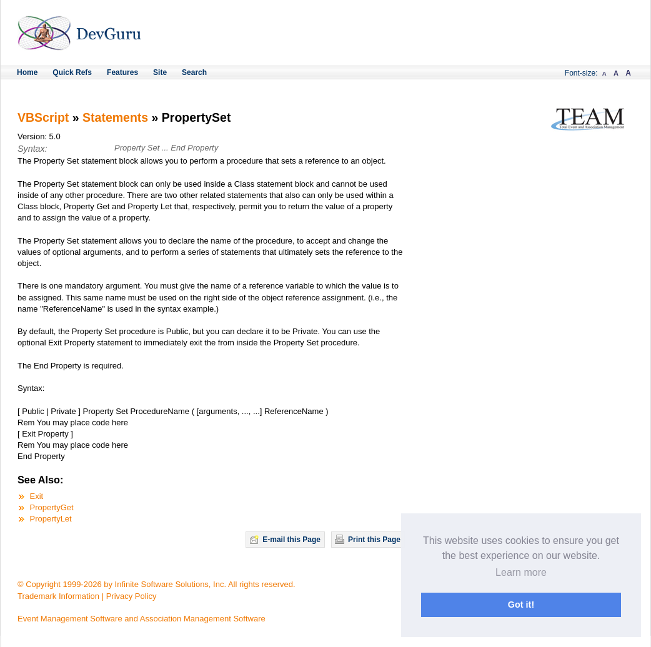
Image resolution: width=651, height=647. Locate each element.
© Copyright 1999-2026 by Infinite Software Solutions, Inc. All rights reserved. (156, 584)
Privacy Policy (131, 596)
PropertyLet (51, 518)
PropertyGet (52, 507)
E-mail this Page (291, 539)
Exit (37, 496)
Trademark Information (58, 596)
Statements (115, 117)
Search (194, 72)
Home (27, 72)
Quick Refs (72, 72)
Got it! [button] (521, 605)
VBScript (43, 117)
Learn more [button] (521, 572)
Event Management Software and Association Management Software (141, 618)
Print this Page (374, 539)
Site (160, 72)
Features (122, 72)
